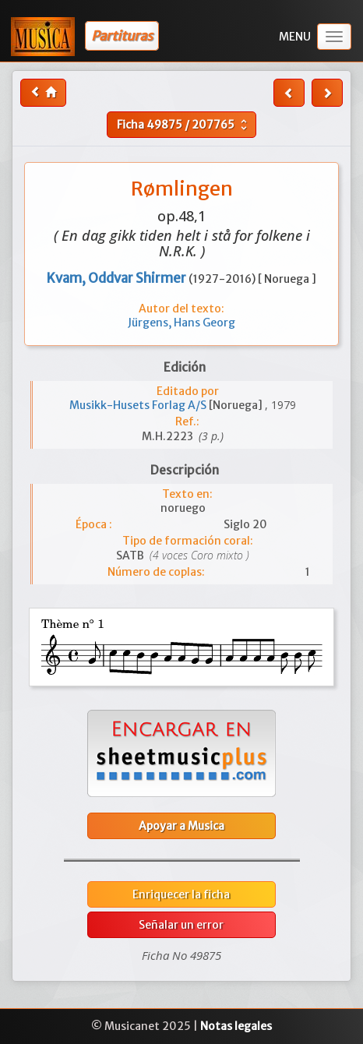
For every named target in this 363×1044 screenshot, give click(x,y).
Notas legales (236, 1026)
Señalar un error (181, 925)
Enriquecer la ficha (181, 894)
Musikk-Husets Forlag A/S (139, 405)
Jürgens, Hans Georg (181, 323)
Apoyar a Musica (181, 826)
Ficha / (184, 125)
